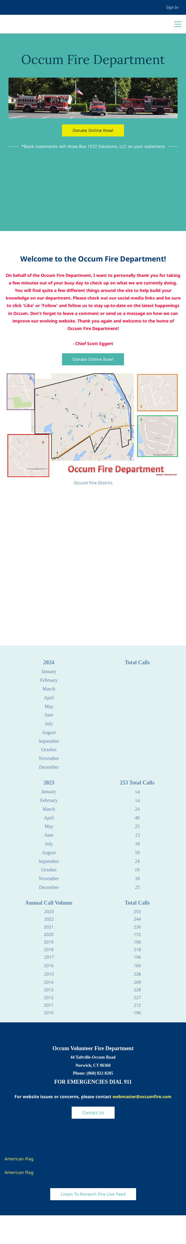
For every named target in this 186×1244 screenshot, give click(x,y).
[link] (93, 81)
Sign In (172, 7)
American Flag (19, 1159)
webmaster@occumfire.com (142, 1096)
